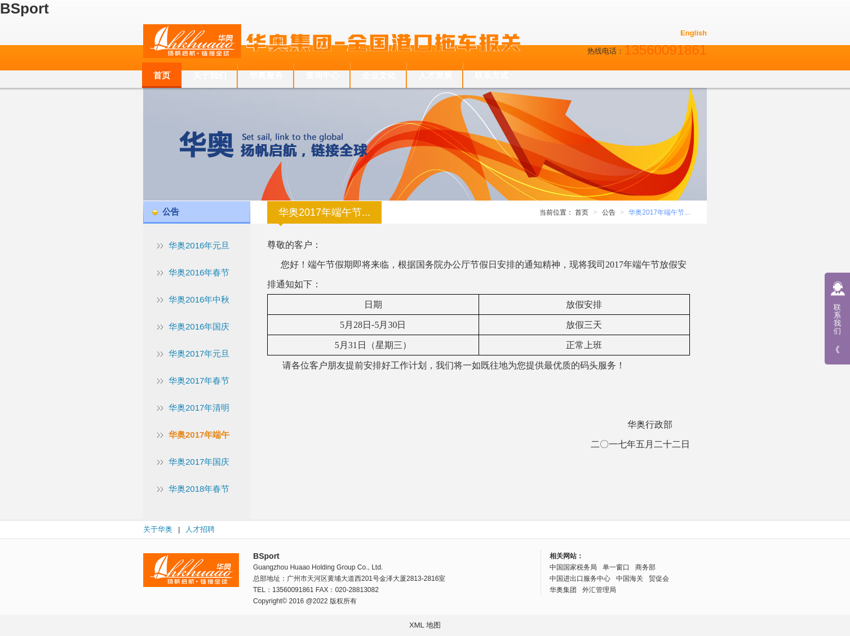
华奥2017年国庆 (199, 461)
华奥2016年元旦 (199, 245)
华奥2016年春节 (199, 272)
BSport (24, 8)
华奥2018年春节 (199, 488)
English (693, 33)
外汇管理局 (599, 590)
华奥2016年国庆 (199, 326)
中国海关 (629, 578)
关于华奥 (157, 529)
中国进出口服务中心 (580, 578)
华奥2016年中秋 (199, 299)
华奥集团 (563, 590)
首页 (161, 75)
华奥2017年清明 (199, 407)
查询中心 (322, 75)
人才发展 (435, 75)
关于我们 (210, 75)
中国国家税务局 (573, 567)
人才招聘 (200, 529)
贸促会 (659, 578)
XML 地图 (425, 625)
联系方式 (491, 75)
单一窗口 (616, 567)
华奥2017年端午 (199, 434)
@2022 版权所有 (331, 601)
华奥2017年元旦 (199, 353)
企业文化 (379, 75)
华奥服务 (266, 75)
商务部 (645, 567)
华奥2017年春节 (199, 380)
